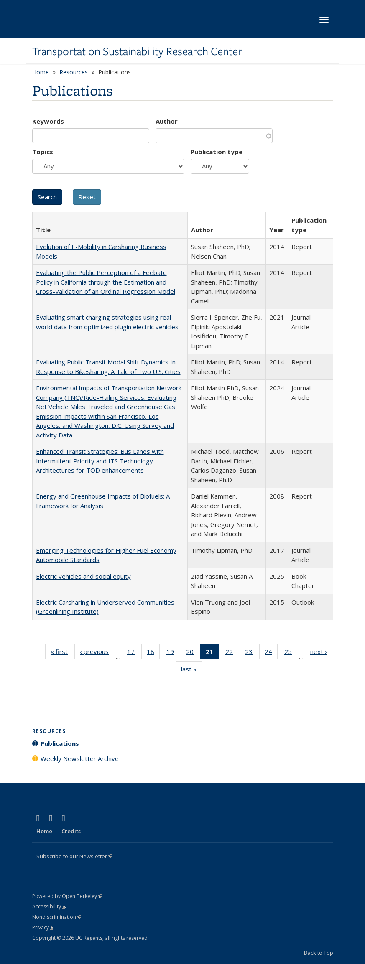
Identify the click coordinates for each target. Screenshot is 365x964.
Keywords (48, 121)
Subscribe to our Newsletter (74, 856)
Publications (60, 743)
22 (231, 653)
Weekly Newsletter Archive (80, 758)
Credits (71, 831)
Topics (42, 152)
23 (251, 653)
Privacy (43, 927)
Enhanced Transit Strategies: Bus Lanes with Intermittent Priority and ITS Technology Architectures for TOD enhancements (100, 460)
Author (167, 121)
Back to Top (318, 952)
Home (40, 72)
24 (271, 653)
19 (172, 653)
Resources (73, 72)
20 (192, 653)
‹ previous (97, 653)
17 (133, 653)
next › (321, 653)
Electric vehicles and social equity (83, 576)
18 (153, 653)
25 (290, 653)
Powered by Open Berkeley (67, 896)
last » (191, 670)
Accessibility (49, 906)
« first (62, 653)
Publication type (216, 152)
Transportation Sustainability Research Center (137, 51)
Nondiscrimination (56, 917)
